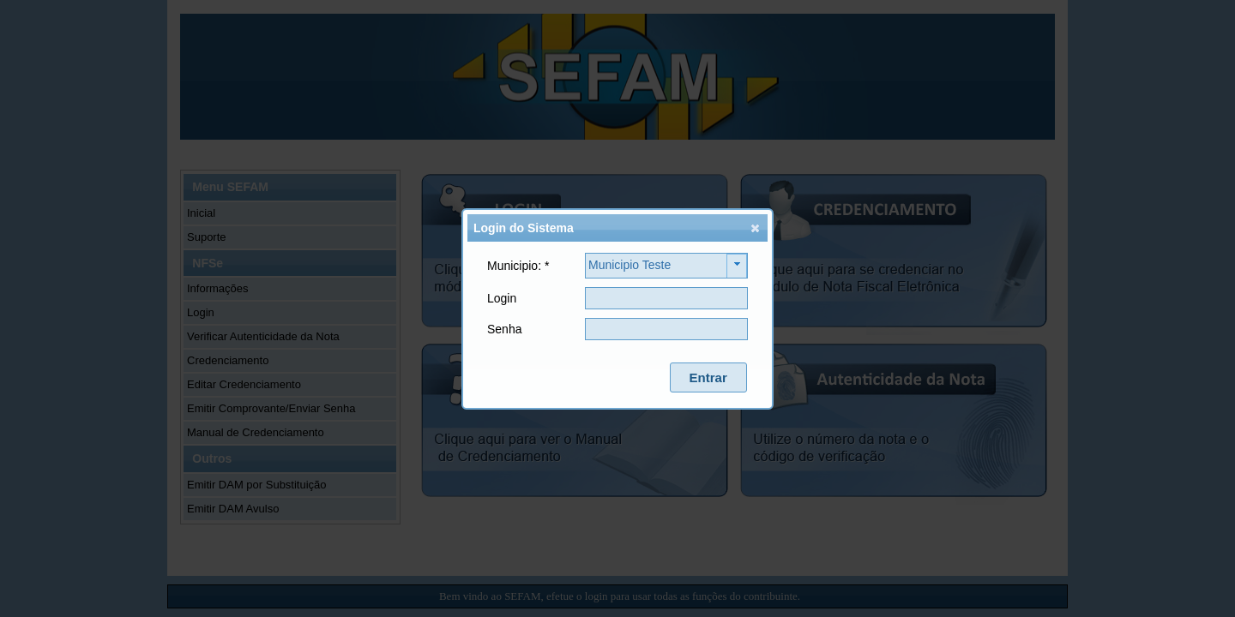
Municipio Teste (629, 265)
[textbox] (666, 298)
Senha (504, 329)
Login (501, 298)
